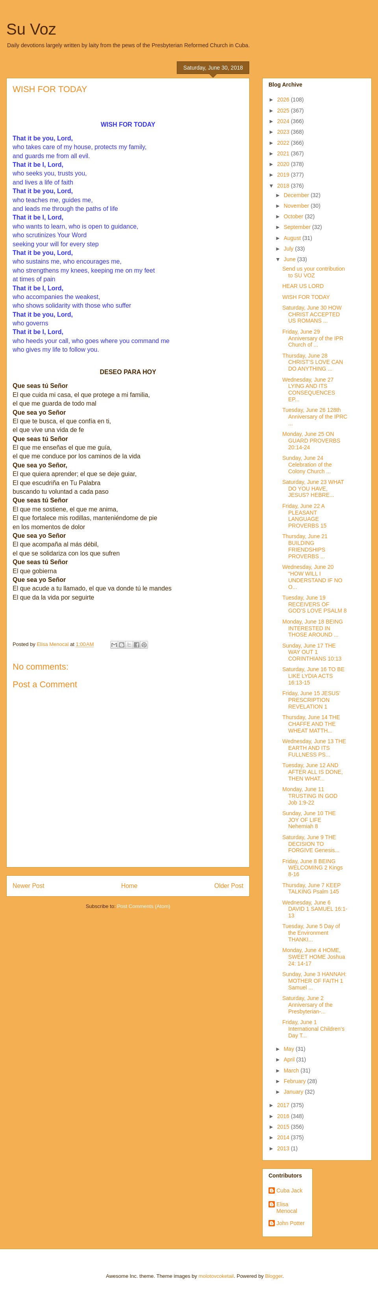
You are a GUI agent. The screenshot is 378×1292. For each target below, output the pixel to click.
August (293, 238)
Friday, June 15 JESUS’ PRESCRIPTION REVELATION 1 (311, 700)
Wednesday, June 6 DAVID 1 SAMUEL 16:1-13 (314, 909)
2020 (284, 164)
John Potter (290, 1223)
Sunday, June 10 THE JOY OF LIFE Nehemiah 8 (309, 820)
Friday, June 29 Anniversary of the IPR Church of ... (312, 338)
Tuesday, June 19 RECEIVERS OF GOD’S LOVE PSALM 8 (314, 604)
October (294, 216)
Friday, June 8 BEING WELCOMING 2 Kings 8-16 (312, 868)
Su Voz (31, 29)
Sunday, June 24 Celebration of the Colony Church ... (307, 464)
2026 (284, 99)
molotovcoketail (216, 1276)
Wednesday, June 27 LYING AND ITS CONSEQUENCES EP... (308, 389)
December (297, 195)
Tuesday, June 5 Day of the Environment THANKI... (311, 933)
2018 (284, 186)
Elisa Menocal (286, 1207)
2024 (284, 121)
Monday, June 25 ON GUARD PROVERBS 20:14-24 (311, 440)
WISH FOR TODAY (306, 297)
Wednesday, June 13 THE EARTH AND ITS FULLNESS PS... (314, 748)
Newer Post (28, 885)
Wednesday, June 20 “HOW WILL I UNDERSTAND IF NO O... (312, 577)
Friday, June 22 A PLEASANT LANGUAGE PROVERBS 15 (304, 516)
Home (129, 885)
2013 (284, 1148)
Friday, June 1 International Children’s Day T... (313, 1029)
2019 (284, 175)
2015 (284, 1127)
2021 (284, 153)
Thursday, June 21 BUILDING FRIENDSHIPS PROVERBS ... (305, 546)
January (294, 1092)
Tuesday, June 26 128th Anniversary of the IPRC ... (314, 416)
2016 (284, 1116)
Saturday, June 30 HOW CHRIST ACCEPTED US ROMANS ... (312, 314)
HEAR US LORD (303, 286)
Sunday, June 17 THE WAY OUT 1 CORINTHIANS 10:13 (311, 652)
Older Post (228, 885)
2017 (284, 1105)
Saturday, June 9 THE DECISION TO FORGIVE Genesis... (310, 844)
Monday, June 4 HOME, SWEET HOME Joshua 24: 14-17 (313, 957)
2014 (284, 1137)
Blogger (273, 1276)
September (298, 227)
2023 (284, 132)
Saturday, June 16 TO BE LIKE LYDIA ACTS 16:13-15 (313, 676)
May (289, 1049)
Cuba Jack (289, 1190)
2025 (284, 110)
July (289, 248)
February (295, 1081)
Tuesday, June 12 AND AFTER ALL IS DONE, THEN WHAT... (312, 772)
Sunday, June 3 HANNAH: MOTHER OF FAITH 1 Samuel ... (314, 981)
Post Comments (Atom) (143, 906)
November (297, 206)
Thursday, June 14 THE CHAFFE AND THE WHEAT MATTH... (311, 724)
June (290, 259)
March (292, 1070)
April (290, 1059)
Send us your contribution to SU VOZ (313, 272)
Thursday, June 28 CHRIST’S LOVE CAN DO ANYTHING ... (312, 362)
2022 (284, 143)
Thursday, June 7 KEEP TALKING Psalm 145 (311, 888)
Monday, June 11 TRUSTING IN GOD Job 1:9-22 (309, 796)
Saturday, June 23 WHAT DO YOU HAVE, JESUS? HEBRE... (313, 488)
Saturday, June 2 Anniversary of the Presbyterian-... (307, 1005)
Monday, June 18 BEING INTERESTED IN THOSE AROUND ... (312, 628)
